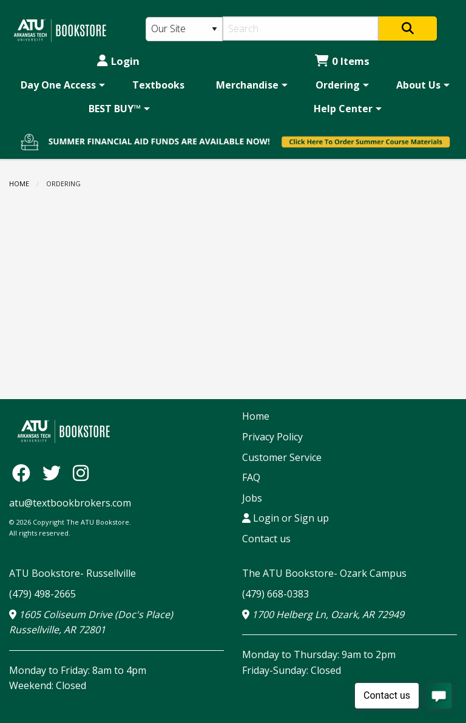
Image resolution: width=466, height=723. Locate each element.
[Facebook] (24, 472)
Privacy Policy (272, 436)
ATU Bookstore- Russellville (72, 573)
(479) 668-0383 (275, 593)
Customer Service (282, 457)
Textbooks (158, 85)
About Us (418, 85)
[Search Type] (184, 29)
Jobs (252, 498)
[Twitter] (54, 472)
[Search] (301, 28)
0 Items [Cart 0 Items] (342, 61)
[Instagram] (81, 472)
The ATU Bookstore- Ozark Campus (324, 573)
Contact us (266, 538)
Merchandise (247, 85)
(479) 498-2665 (42, 593)
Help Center (343, 108)
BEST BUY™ (115, 108)
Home (19, 183)
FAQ (251, 477)
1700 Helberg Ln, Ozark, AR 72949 (323, 614)
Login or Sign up (285, 518)
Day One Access (58, 85)
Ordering (338, 85)
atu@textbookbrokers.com (70, 502)
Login (118, 61)
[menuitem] (60, 84)
